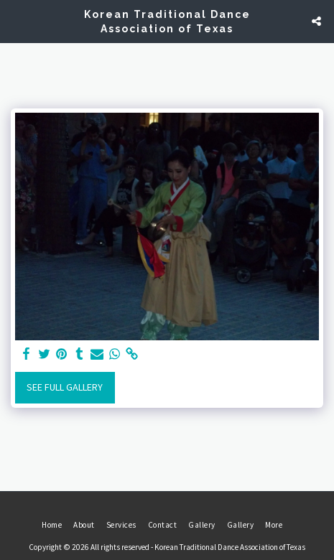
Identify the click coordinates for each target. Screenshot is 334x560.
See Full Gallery (65, 387)
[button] (16, 20)
